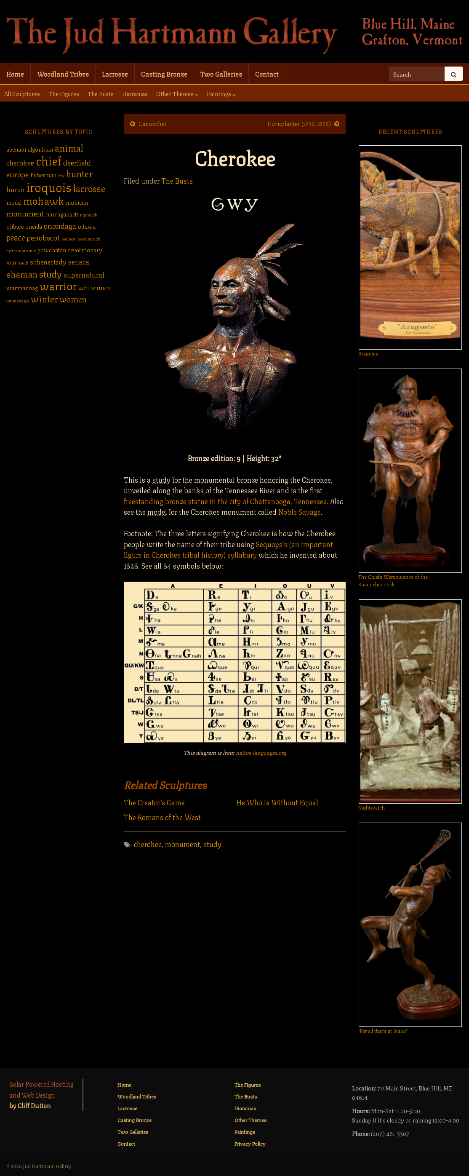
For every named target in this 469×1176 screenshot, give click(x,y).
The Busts (101, 93)
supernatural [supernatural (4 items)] (84, 274)
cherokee (148, 843)
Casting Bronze (164, 73)
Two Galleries (221, 73)
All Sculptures (22, 93)
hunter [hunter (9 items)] (79, 173)
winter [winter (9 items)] (44, 298)
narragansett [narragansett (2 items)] (62, 213)
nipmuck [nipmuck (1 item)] (88, 214)
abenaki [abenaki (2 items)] (16, 148)
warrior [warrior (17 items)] (58, 285)
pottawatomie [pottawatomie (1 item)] (21, 250)
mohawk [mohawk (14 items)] (43, 200)
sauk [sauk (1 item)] (23, 262)
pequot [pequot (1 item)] (68, 238)
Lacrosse (115, 73)
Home (15, 73)
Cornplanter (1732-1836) (299, 123)
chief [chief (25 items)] (48, 160)
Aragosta (368, 353)
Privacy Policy (250, 1143)
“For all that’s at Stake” (383, 1030)
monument (182, 843)
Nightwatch (371, 807)
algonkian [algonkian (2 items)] (40, 148)
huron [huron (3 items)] (15, 189)
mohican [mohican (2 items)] (77, 202)
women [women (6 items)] (73, 298)
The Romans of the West (162, 817)
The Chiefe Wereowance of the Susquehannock (393, 580)
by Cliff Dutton (30, 1105)
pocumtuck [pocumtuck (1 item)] (88, 238)
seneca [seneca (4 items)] (78, 261)
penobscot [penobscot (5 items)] (43, 237)
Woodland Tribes (63, 73)
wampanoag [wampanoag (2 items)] (22, 287)
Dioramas (135, 93)
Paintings (221, 93)
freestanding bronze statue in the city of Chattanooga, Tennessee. (226, 500)
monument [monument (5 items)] (25, 213)
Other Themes (177, 93)
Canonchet (152, 123)
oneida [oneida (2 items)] (33, 226)
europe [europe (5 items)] (17, 173)
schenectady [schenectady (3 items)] (48, 262)
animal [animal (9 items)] (69, 147)
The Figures (63, 93)
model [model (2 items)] (13, 202)
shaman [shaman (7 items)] (21, 273)
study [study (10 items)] (50, 273)
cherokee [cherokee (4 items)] (20, 162)
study (212, 843)
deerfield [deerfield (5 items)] (77, 162)
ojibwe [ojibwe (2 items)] (15, 226)
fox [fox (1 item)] (61, 175)
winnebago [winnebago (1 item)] (17, 300)
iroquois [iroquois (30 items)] (49, 186)
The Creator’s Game (154, 802)
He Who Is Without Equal (277, 802)
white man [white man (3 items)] (94, 287)
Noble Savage (299, 511)
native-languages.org (261, 752)
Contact (267, 73)
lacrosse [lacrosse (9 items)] (89, 188)
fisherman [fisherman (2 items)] (43, 174)
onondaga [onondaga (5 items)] (60, 225)
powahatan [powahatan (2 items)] (51, 249)
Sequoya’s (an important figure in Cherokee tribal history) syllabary (228, 549)
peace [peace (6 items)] (15, 236)
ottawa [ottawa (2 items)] (87, 226)
